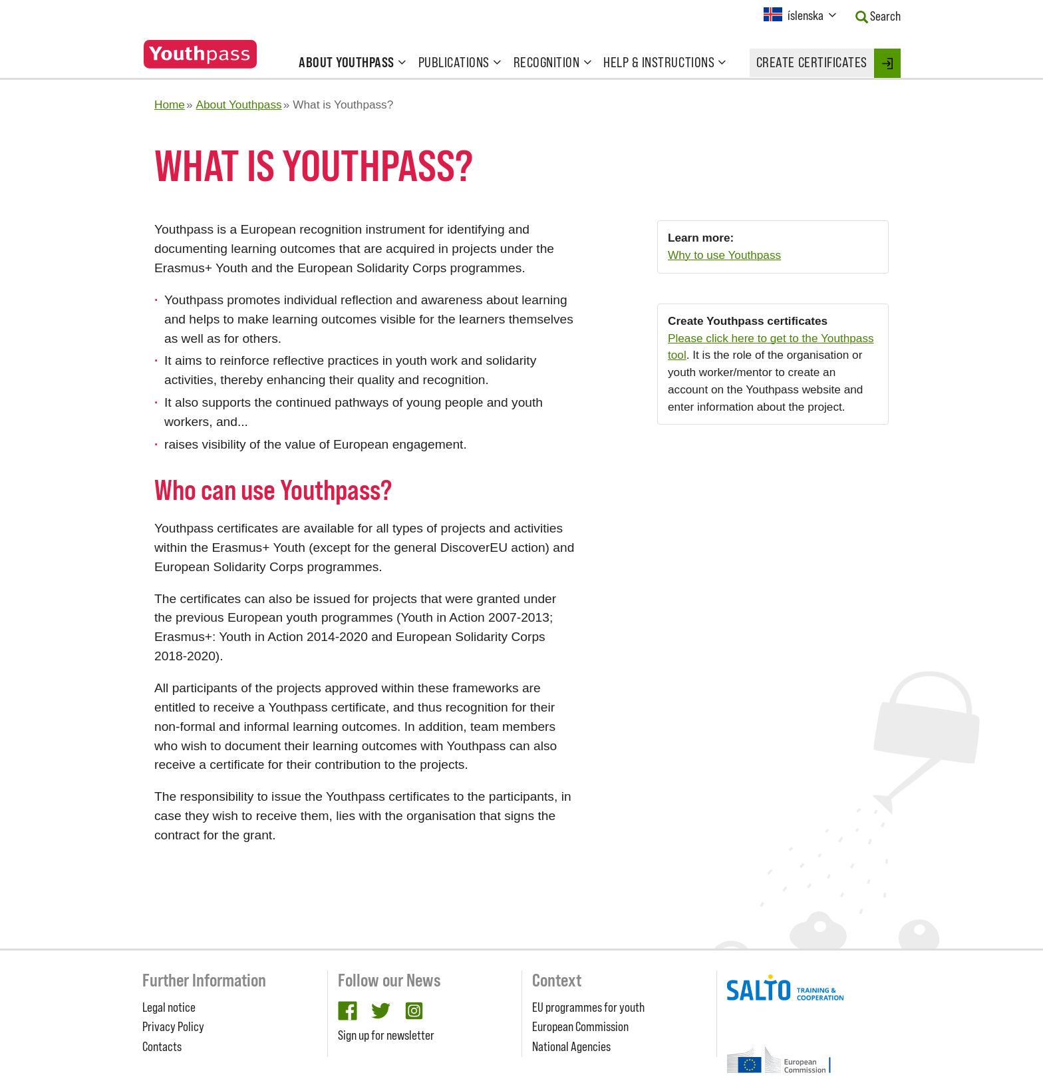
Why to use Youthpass (724, 255)
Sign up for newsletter (386, 1035)
